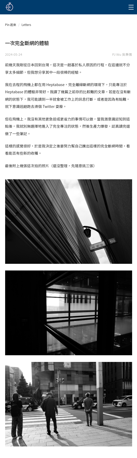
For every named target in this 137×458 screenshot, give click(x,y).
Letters (26, 24)
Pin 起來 (10, 24)
